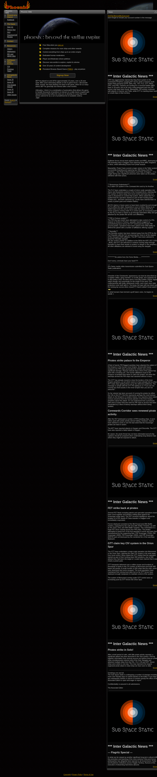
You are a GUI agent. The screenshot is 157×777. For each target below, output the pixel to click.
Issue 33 (10, 79)
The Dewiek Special (11, 86)
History (9, 49)
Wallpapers (11, 51)
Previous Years (10, 70)
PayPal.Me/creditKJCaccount (118, 16)
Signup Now (63, 75)
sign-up (60, 45)
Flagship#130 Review (12, 36)
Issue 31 (10, 89)
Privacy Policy (77, 774)
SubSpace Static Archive (11, 62)
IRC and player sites (11, 55)
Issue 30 (10, 92)
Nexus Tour (11, 30)
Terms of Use (88, 774)
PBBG (70, 69)
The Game (11, 24)
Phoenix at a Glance (12, 16)
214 (8, 66)
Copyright (67, 774)
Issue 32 (10, 82)
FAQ (8, 32)
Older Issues (12, 95)
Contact (10, 41)
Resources (11, 46)
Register (8, 102)
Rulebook (10, 20)
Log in (12, 100)
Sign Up (10, 27)
